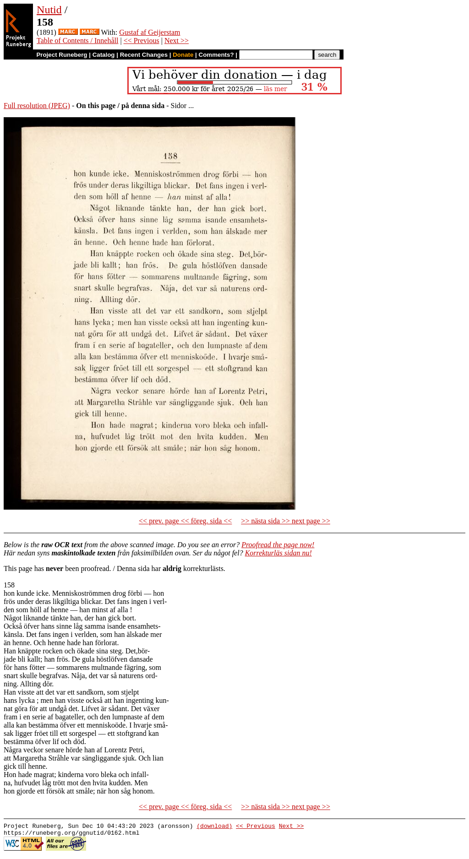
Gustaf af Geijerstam (149, 32)
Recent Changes (144, 54)
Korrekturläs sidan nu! (278, 553)
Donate (183, 54)
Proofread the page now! (277, 545)
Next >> (176, 40)
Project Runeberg (61, 54)
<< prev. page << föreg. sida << (185, 521)
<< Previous (141, 40)
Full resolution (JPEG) (37, 105)
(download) (214, 827)
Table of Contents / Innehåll (77, 40)
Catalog (104, 54)
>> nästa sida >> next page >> (285, 521)
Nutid (49, 10)
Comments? (216, 54)
